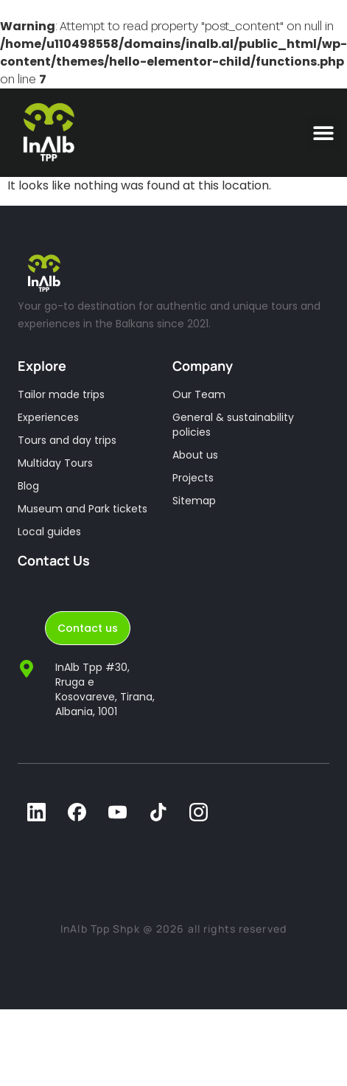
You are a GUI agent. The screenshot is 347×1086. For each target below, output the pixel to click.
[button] (323, 133)
